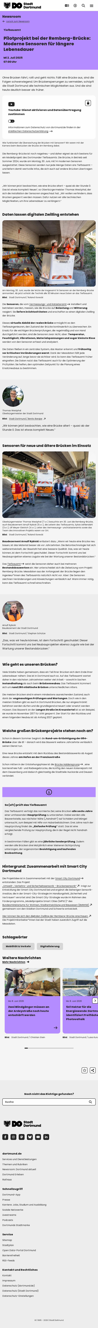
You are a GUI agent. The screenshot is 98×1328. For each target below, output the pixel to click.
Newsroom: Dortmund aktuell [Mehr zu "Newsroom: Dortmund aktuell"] (19, 1169)
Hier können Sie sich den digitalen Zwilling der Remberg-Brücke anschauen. (46, 916)
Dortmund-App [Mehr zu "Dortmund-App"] (11, 1194)
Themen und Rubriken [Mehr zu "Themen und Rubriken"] (14, 1164)
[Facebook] (5, 1137)
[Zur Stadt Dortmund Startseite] (22, 5)
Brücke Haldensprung (68, 764)
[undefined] (95, 1001)
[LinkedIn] (46, 1137)
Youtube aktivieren (12, 121)
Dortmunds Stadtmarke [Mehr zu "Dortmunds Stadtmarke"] (16, 1225)
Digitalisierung (50, 946)
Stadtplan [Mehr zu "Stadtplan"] (8, 1245)
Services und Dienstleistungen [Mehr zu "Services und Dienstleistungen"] (19, 1159)
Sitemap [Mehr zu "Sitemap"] (7, 1240)
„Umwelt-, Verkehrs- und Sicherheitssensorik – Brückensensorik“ (40, 886)
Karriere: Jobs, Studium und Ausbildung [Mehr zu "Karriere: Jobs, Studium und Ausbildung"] (24, 1204)
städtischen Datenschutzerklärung (30, 131)
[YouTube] (38, 1137)
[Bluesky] (30, 1137)
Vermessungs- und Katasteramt (49, 304)
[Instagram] (13, 1137)
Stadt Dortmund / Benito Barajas (27, 418)
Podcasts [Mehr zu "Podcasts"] (7, 1220)
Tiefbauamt (15, 564)
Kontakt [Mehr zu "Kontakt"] (7, 1275)
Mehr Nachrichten (15, 962)
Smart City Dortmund (69, 878)
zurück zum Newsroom (16, 21)
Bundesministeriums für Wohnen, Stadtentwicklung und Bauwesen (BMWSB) (47, 905)
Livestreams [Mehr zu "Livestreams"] (9, 1215)
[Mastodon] (22, 1137)
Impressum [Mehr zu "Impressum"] (8, 1280)
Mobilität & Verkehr (18, 946)
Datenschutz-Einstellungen (18, 1296)
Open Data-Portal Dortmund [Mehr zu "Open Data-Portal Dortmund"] (19, 1250)
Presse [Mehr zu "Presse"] (6, 1199)
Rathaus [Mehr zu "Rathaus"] (7, 1179)
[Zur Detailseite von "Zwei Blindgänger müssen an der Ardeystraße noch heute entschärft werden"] (32, 1001)
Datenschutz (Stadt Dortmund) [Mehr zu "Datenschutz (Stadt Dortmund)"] (20, 1290)
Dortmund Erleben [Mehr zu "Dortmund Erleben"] (13, 1174)
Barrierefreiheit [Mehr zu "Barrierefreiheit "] (11, 1255)
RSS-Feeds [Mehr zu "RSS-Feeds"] (8, 1260)
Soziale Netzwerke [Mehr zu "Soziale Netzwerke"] (12, 1210)
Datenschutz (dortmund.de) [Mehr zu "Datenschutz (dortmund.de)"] (18, 1285)
